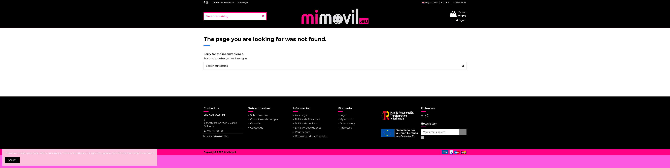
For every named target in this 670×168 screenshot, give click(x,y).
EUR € (445, 2)
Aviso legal (243, 2)
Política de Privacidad (307, 119)
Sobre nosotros (259, 115)
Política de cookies (306, 123)
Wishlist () (459, 2)
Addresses (346, 127)
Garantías (255, 123)
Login (343, 115)
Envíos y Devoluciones (308, 127)
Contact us (256, 127)
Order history (347, 123)
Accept (12, 159)
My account (347, 119)
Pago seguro (302, 132)
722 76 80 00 (215, 131)
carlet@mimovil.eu (218, 136)
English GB (430, 2)
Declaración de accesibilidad (311, 136)
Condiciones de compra (223, 2)
